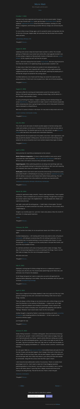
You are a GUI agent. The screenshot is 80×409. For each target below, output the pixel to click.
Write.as (26, 242)
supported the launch (28, 23)
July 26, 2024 (20, 123)
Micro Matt (40, 4)
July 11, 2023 (20, 265)
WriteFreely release (51, 21)
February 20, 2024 (22, 227)
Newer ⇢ (58, 386)
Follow (40, 10)
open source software (36, 350)
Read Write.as (24, 102)
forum (32, 21)
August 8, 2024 (21, 49)
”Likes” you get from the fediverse (44, 158)
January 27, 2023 (21, 331)
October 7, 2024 (21, 16)
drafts (61, 174)
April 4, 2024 (20, 150)
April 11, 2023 (20, 290)
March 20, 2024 (21, 191)
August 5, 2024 (21, 89)
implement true (55, 174)
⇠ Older (21, 386)
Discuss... (24, 42)
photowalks (19, 238)
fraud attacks (44, 61)
